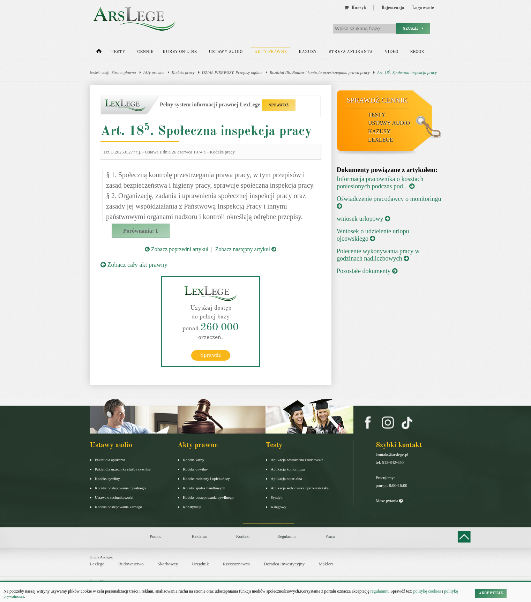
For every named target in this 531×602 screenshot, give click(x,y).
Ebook (417, 51)
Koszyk (355, 7)
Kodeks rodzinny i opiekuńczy (206, 478)
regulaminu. (380, 591)
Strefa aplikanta (351, 51)
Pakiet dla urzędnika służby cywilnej (123, 469)
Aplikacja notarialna (286, 478)
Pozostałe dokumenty (367, 271)
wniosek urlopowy (363, 218)
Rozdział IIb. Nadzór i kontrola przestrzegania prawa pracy (320, 72)
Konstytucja (192, 506)
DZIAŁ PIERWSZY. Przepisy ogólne (232, 72)
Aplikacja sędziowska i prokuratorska (300, 488)
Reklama (199, 536)
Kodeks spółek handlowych (204, 488)
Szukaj (413, 28)
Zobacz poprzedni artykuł (176, 249)
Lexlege (97, 563)
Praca (330, 536)
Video (391, 51)
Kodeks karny (193, 459)
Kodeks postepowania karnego (118, 506)
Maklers (326, 563)
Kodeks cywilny (107, 478)
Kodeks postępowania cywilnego (120, 488)
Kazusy (308, 51)
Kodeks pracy (183, 72)
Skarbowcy (168, 563)
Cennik (145, 51)
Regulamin (286, 536)
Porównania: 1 (140, 231)
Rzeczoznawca (236, 563)
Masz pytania (389, 500)
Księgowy (278, 506)
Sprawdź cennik (377, 100)
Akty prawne (270, 51)
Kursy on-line (180, 51)
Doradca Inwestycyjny (284, 563)
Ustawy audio (225, 51)
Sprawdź (210, 354)
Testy (118, 51)
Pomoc (155, 536)
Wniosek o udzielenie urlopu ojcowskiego (373, 235)
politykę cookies (427, 591)
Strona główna (124, 72)
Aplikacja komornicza (288, 469)
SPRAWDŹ (279, 105)
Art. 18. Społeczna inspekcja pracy (407, 72)
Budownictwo (131, 563)
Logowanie (423, 7)
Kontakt (243, 536)
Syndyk (277, 497)
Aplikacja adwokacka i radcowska (297, 459)
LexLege (380, 140)
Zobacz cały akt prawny (133, 264)
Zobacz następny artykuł (245, 249)
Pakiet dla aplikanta (110, 459)
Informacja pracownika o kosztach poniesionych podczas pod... (380, 182)
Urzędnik (200, 563)
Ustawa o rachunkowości (114, 497)
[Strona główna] (99, 52)
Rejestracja (392, 7)
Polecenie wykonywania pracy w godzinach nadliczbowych (378, 255)
